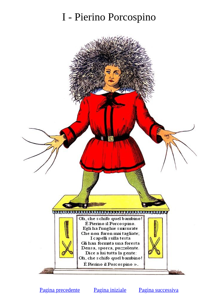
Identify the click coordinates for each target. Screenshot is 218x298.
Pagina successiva (158, 290)
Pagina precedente (60, 290)
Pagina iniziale (110, 290)
